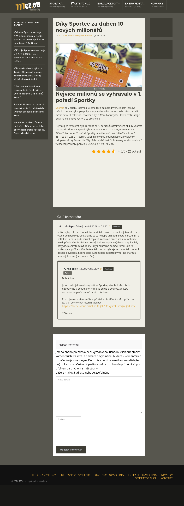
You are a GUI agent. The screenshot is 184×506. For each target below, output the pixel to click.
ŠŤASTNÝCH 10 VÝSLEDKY (109, 475)
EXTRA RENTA (135, 5)
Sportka (60, 107)
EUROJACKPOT (108, 5)
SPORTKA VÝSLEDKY (44, 475)
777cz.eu (63, 35)
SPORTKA (57, 5)
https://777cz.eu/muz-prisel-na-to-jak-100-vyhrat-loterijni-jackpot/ (98, 306)
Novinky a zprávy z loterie (80, 35)
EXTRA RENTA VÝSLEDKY (142, 475)
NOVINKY (157, 5)
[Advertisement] (99, 179)
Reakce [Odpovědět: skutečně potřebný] (116, 226)
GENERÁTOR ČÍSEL (145, 478)
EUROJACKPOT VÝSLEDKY (75, 475)
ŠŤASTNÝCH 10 (81, 5)
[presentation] (79, 432)
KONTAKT (167, 478)
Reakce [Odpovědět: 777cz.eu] (108, 269)
